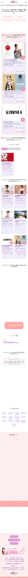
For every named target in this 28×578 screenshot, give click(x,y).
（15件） (23, 71)
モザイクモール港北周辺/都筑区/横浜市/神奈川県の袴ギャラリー (14, 325)
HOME (6, 557)
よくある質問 (12, 557)
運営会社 (17, 561)
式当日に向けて (19, 557)
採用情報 (22, 561)
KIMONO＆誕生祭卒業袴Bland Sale (11, 342)
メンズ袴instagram (14, 540)
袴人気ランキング (7, 505)
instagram (14, 536)
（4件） (23, 101)
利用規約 (22, 559)
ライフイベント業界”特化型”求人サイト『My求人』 (14, 569)
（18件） (23, 131)
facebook (14, 543)
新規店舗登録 (9, 563)
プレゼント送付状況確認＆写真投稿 (11, 559)
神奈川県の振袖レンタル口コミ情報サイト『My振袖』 (14, 567)
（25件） (11, 170)
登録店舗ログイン (17, 563)
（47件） (11, 203)
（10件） (11, 253)
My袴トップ (7, 502)
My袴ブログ (21, 505)
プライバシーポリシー (9, 561)
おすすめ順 (4, 148)
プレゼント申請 (21, 502)
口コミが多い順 (11, 148)
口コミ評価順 (17, 148)
